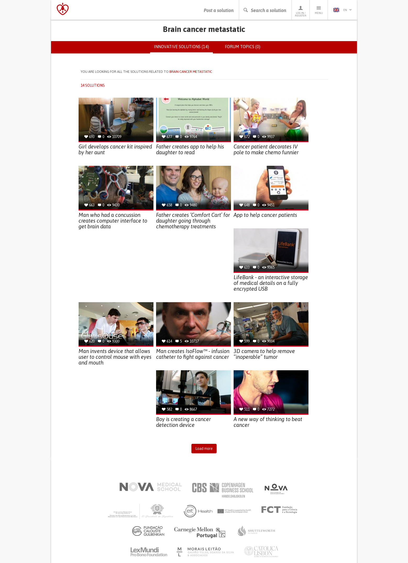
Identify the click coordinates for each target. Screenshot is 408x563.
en (342, 10)
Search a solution (264, 10)
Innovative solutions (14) (183, 49)
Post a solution (219, 10)
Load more (204, 448)
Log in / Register (301, 11)
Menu (319, 9)
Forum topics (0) (242, 46)
